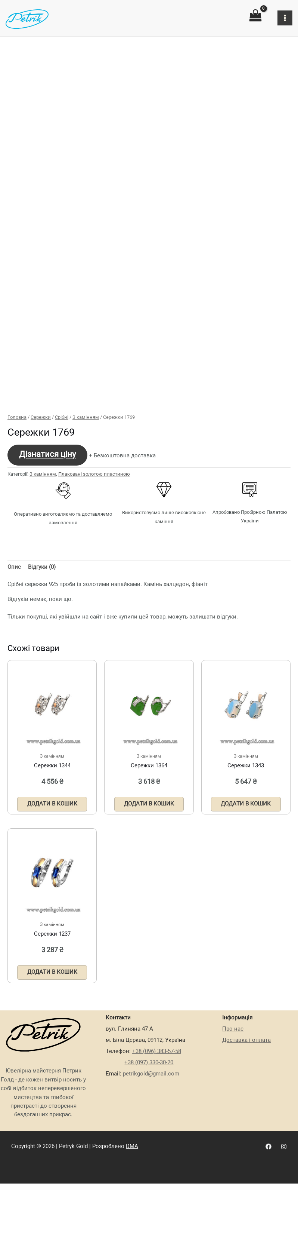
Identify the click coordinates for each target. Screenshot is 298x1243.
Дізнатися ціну (47, 529)
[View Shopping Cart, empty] (255, 15)
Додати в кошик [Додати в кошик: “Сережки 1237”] (52, 1047)
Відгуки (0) (42, 642)
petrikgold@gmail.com (151, 1149)
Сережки (41, 492)
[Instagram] (284, 1222)
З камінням (85, 492)
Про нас (232, 1104)
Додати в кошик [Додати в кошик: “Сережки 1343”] (246, 878)
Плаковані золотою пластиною (94, 548)
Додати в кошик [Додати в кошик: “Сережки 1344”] (52, 878)
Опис (14, 642)
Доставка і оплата (246, 1115)
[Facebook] (268, 1222)
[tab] (14, 642)
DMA (132, 1222)
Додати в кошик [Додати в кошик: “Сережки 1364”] (149, 878)
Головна (17, 492)
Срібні (61, 492)
